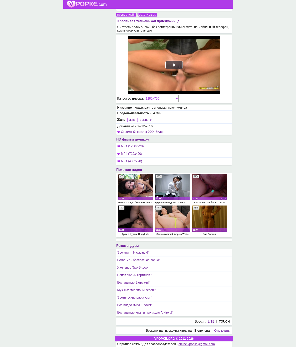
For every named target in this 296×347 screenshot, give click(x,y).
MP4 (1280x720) (130, 146)
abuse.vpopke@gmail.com (196, 344)
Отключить (222, 330)
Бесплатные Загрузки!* (133, 282)
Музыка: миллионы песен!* (136, 290)
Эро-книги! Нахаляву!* (133, 252)
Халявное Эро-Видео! (133, 267)
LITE (211, 321)
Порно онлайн (126, 14)
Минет (132, 119)
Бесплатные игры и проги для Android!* (145, 312)
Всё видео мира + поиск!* (135, 305)
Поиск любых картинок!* (134, 275)
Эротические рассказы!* (134, 297)
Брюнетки (146, 119)
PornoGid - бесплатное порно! (138, 260)
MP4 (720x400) (129, 153)
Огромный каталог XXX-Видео (142, 131)
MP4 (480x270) (129, 161)
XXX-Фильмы (147, 14)
